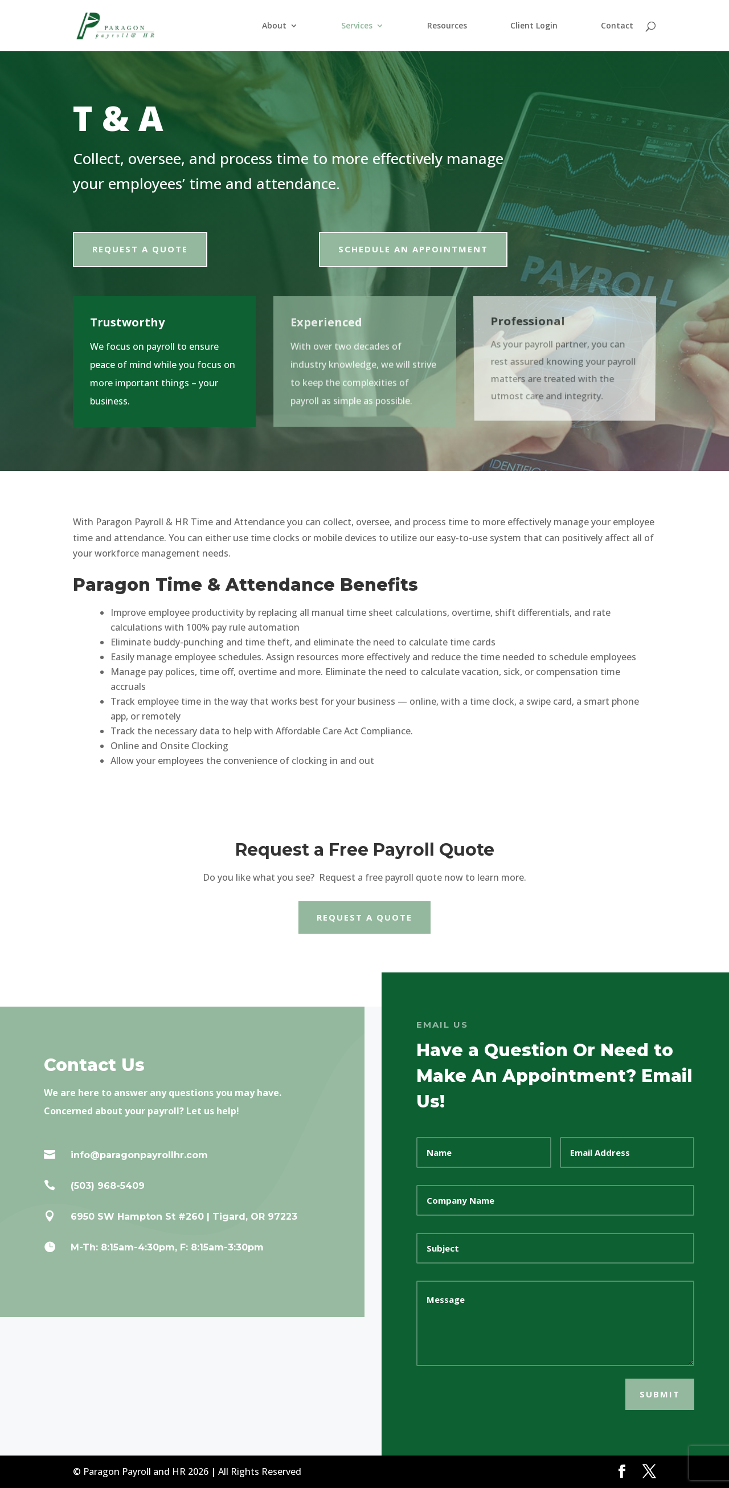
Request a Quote (140, 249)
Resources (447, 26)
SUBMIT (660, 1394)
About (274, 26)
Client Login (534, 26)
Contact (617, 26)
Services (356, 26)
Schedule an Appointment (413, 249)
